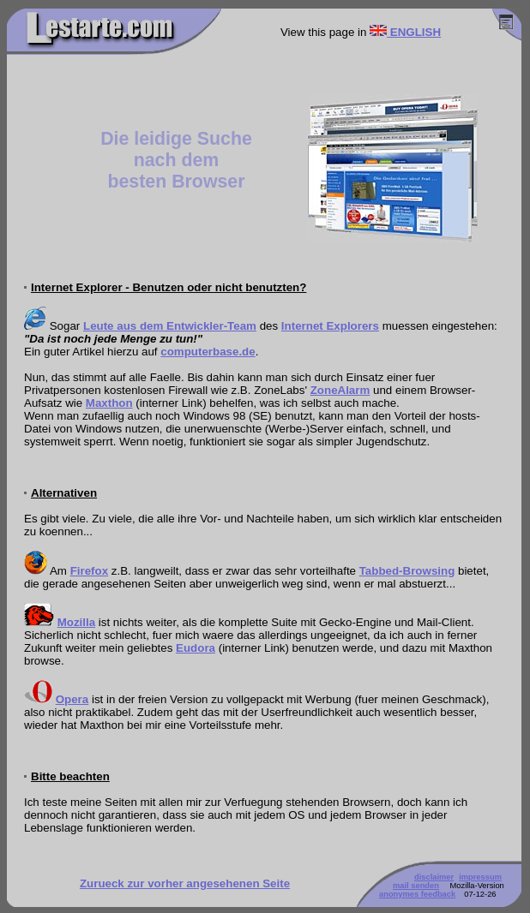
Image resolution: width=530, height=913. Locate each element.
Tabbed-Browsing (407, 570)
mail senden (416, 885)
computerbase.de (207, 351)
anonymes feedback (417, 894)
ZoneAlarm (340, 390)
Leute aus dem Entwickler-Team (169, 325)
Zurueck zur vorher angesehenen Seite (185, 883)
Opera (72, 699)
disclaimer (434, 877)
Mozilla (76, 622)
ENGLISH (405, 32)
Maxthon (109, 403)
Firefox (89, 570)
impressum (480, 877)
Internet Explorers (330, 325)
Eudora (195, 647)
